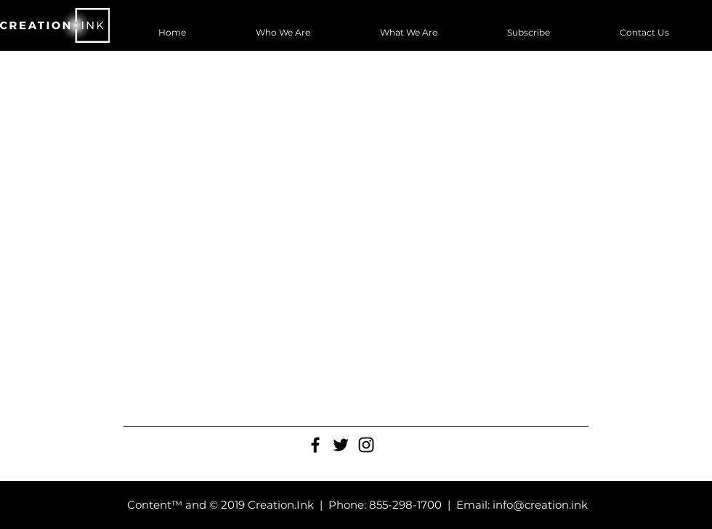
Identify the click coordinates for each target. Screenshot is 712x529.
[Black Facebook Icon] (315, 445)
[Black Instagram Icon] (366, 445)
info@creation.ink (540, 505)
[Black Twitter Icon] (341, 445)
